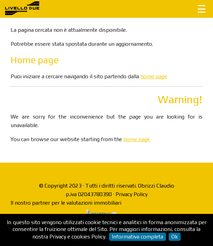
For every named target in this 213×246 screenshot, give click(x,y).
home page (153, 76)
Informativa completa (137, 236)
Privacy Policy (132, 194)
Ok (174, 236)
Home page (35, 60)
